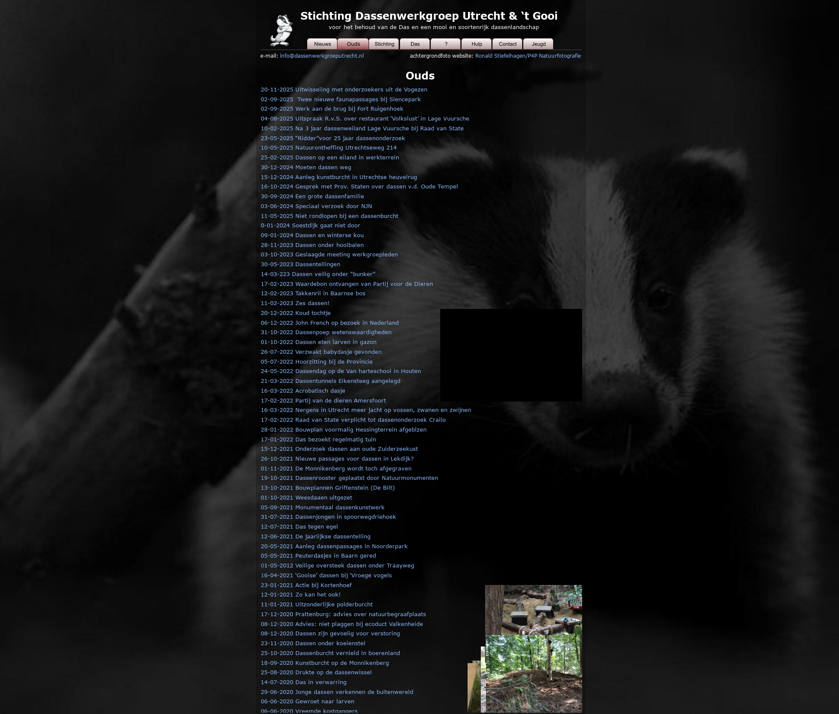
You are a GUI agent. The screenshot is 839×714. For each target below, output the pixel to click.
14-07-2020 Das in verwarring (304, 682)
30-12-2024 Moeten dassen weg (306, 167)
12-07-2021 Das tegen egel (299, 526)
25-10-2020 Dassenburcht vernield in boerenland (330, 652)
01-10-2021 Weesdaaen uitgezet (306, 497)
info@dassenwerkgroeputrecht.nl (322, 56)
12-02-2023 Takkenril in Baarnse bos (313, 293)
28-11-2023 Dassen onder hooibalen (312, 244)
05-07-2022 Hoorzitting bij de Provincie (317, 361)
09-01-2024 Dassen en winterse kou (312, 235)
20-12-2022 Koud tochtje (296, 312)
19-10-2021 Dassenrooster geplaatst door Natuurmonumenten (349, 477)
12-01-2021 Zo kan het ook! (301, 594)
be (379, 662)
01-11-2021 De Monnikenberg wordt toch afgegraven (336, 468)
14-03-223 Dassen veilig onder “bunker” (318, 273)
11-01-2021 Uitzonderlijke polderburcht (317, 604)
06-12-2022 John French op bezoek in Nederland (330, 322)
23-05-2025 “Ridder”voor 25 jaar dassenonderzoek (333, 138)
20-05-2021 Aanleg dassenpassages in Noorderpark (334, 546)
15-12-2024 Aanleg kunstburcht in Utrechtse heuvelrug (339, 176)
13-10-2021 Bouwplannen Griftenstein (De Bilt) (328, 487)
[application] (520, 355)
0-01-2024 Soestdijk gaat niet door (310, 225)
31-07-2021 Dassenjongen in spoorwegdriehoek (328, 516)
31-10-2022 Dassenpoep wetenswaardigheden (326, 332)
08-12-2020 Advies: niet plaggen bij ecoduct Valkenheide (342, 623)
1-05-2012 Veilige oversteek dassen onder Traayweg (339, 565)
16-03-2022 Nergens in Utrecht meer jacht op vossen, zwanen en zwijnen (366, 409)
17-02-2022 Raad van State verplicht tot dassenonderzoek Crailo (353, 419)
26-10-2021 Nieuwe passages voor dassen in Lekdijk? (337, 458)
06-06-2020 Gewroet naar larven (307, 701)
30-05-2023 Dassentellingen (300, 264)
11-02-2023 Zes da (288, 303)
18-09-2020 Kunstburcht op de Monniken (318, 662)
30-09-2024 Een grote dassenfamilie (312, 196)
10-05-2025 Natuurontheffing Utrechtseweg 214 (329, 147)
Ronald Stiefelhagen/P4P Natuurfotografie (528, 56)
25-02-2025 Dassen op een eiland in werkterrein (330, 157)
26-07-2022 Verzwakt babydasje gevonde (319, 351)
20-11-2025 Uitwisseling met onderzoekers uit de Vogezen (344, 89)
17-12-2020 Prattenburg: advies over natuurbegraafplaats (343, 614)
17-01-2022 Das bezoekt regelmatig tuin (318, 439)
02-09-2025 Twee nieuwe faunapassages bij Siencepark (341, 99)
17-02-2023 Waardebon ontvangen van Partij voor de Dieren (347, 283)
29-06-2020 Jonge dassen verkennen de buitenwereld (337, 691)
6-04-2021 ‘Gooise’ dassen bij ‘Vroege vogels (328, 575)
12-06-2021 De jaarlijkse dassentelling (316, 536)
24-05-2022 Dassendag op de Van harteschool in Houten (341, 370)
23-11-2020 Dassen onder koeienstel (313, 643)
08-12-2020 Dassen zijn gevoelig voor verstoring (330, 633)
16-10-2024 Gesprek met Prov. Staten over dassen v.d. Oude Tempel (359, 186)
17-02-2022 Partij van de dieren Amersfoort (323, 400)
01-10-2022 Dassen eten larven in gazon (319, 341)
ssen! (322, 303)
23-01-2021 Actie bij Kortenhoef (306, 585)
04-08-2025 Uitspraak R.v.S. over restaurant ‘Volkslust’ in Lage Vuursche (365, 118)
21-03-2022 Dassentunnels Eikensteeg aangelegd (330, 380)
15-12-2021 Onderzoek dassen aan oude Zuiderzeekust (339, 448)
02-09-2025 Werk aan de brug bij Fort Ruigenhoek (332, 108)
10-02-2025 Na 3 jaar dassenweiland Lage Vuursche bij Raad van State (362, 128)
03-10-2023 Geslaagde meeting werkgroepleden (329, 254)
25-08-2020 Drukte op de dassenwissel (316, 672)
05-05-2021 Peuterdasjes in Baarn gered (318, 555)
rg (386, 662)
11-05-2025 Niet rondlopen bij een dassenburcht (329, 215)
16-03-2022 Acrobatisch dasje (303, 390)
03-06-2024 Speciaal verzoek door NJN (316, 206)
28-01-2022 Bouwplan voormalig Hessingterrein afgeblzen (344, 429)
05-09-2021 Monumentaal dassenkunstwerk (323, 507)
